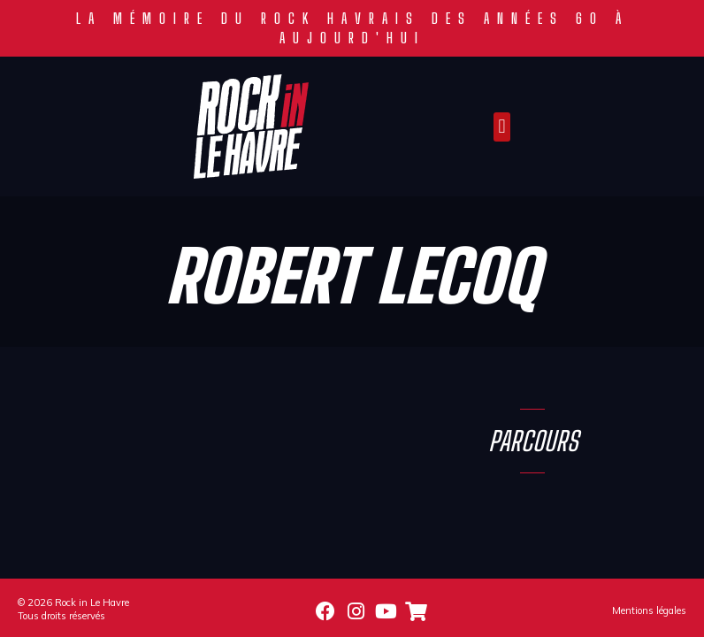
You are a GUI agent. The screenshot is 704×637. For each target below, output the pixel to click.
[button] (502, 127)
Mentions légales (649, 610)
